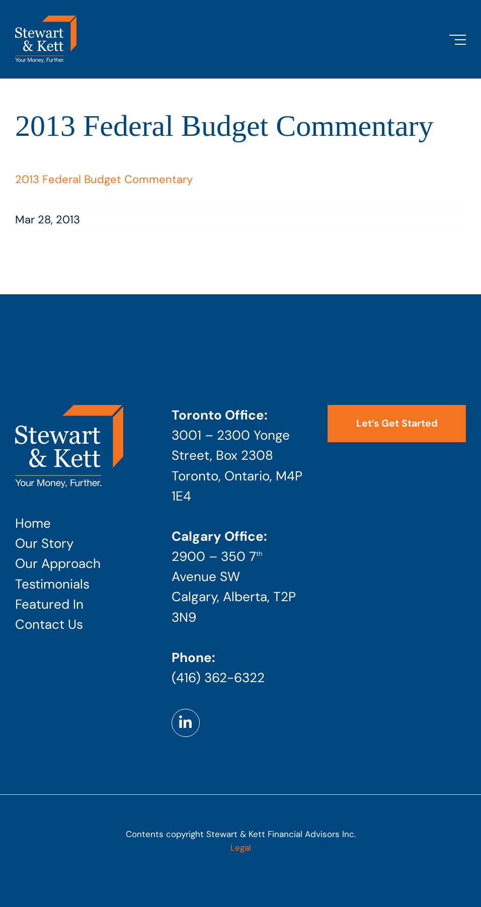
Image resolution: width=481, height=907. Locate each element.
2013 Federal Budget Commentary (104, 179)
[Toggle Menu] (457, 40)
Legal (240, 847)
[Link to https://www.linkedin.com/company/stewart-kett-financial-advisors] (186, 723)
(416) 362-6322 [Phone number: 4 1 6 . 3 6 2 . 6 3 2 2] (218, 677)
